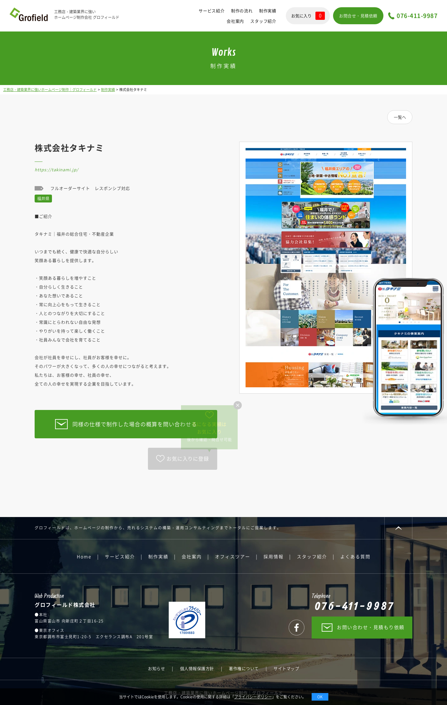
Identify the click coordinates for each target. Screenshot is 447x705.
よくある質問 (355, 556)
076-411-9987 (417, 16)
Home (84, 556)
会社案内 (235, 21)
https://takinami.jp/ (56, 170)
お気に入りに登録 (188, 458)
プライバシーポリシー (253, 697)
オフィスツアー (232, 556)
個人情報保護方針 (197, 668)
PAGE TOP (398, 528)
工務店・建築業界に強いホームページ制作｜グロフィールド (50, 89)
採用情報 (273, 556)
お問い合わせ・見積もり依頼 (371, 627)
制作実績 (267, 11)
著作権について (244, 668)
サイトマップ (286, 668)
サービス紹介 (212, 11)
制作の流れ (242, 11)
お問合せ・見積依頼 (358, 16)
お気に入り (308, 16)
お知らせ (156, 668)
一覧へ (400, 117)
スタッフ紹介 (263, 21)
